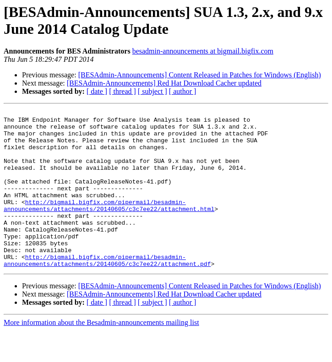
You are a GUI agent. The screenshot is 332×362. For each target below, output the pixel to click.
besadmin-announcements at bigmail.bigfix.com (202, 51)
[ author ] (182, 91)
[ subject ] (152, 91)
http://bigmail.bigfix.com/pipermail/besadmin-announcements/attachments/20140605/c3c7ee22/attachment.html (109, 225)
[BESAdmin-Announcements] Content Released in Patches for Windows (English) (199, 75)
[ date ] (97, 91)
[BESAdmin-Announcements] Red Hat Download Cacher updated (164, 83)
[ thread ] (122, 91)
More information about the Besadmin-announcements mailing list (101, 354)
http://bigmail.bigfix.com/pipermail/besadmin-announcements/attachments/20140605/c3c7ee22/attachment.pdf (107, 291)
